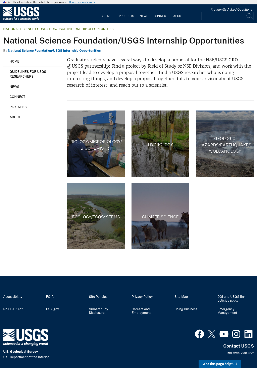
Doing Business (185, 309)
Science (107, 16)
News (144, 16)
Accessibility (12, 297)
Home (14, 61)
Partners (18, 107)
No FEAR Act (13, 309)
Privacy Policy (142, 297)
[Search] (250, 16)
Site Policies (98, 297)
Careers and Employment (141, 311)
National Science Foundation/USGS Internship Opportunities (58, 29)
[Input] (228, 16)
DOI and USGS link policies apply (231, 298)
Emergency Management (227, 311)
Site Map (181, 297)
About (178, 16)
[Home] (21, 19)
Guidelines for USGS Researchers (28, 74)
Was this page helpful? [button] (220, 364)
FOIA (50, 297)
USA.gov (52, 309)
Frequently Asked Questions (231, 9)
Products (126, 16)
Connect (161, 16)
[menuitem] (107, 13)
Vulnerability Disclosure (98, 311)
